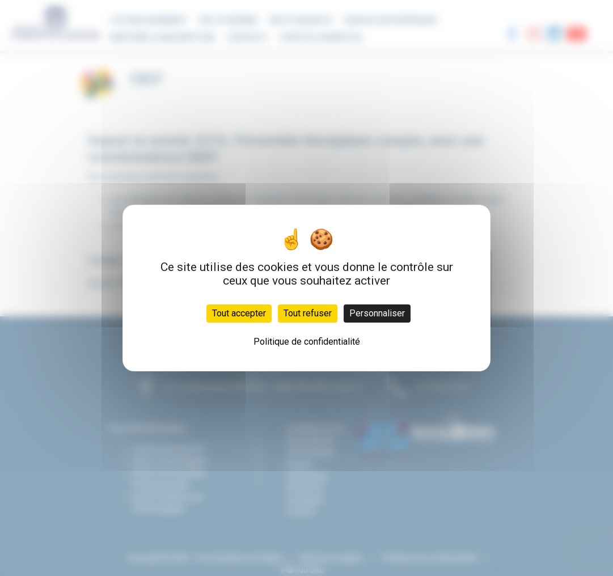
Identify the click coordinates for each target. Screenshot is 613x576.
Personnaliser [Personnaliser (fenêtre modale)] (377, 313)
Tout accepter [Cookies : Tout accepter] (239, 313)
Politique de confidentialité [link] (306, 341)
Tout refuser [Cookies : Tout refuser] (308, 313)
